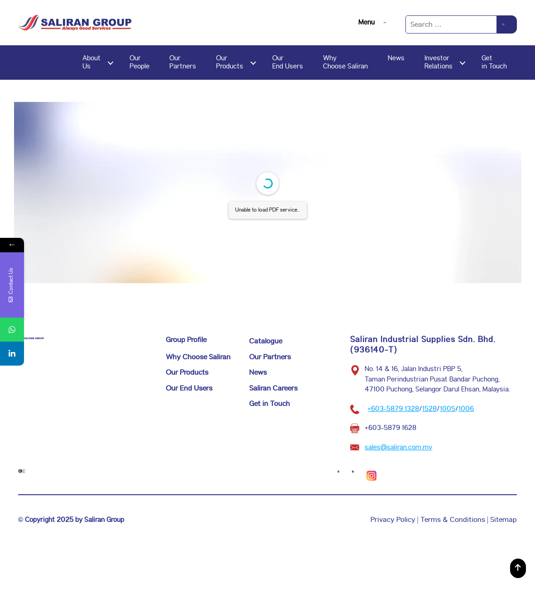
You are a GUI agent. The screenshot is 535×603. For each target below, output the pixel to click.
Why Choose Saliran (198, 357)
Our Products (187, 372)
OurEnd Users (287, 62)
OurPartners (182, 62)
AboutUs (91, 62)
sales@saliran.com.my (398, 447)
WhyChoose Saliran (345, 62)
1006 (466, 408)
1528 (429, 408)
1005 (447, 408)
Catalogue (265, 341)
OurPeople (139, 62)
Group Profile (186, 340)
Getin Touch (494, 62)
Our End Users (189, 388)
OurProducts (229, 62)
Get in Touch (269, 404)
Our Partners (270, 357)
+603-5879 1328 (393, 408)
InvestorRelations (438, 62)
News (396, 58)
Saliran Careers (273, 388)
